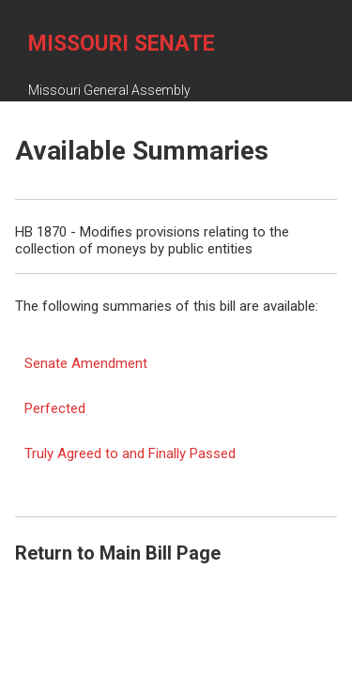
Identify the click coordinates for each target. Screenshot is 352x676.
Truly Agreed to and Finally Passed (130, 453)
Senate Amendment (85, 363)
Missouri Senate (121, 43)
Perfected (54, 408)
